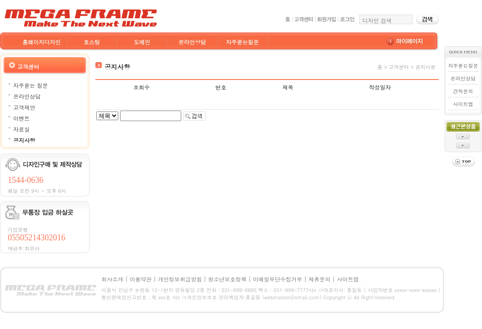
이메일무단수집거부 (277, 279)
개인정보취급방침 (180, 279)
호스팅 (92, 42)
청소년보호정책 (227, 279)
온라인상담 (192, 42)
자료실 (21, 129)
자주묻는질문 (242, 42)
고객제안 (24, 107)
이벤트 (21, 118)
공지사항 (24, 140)
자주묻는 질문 (30, 85)
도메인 (142, 42)
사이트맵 (463, 104)
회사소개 (112, 279)
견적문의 (463, 91)
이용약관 (141, 279)
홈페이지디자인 (41, 42)
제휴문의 (319, 279)
